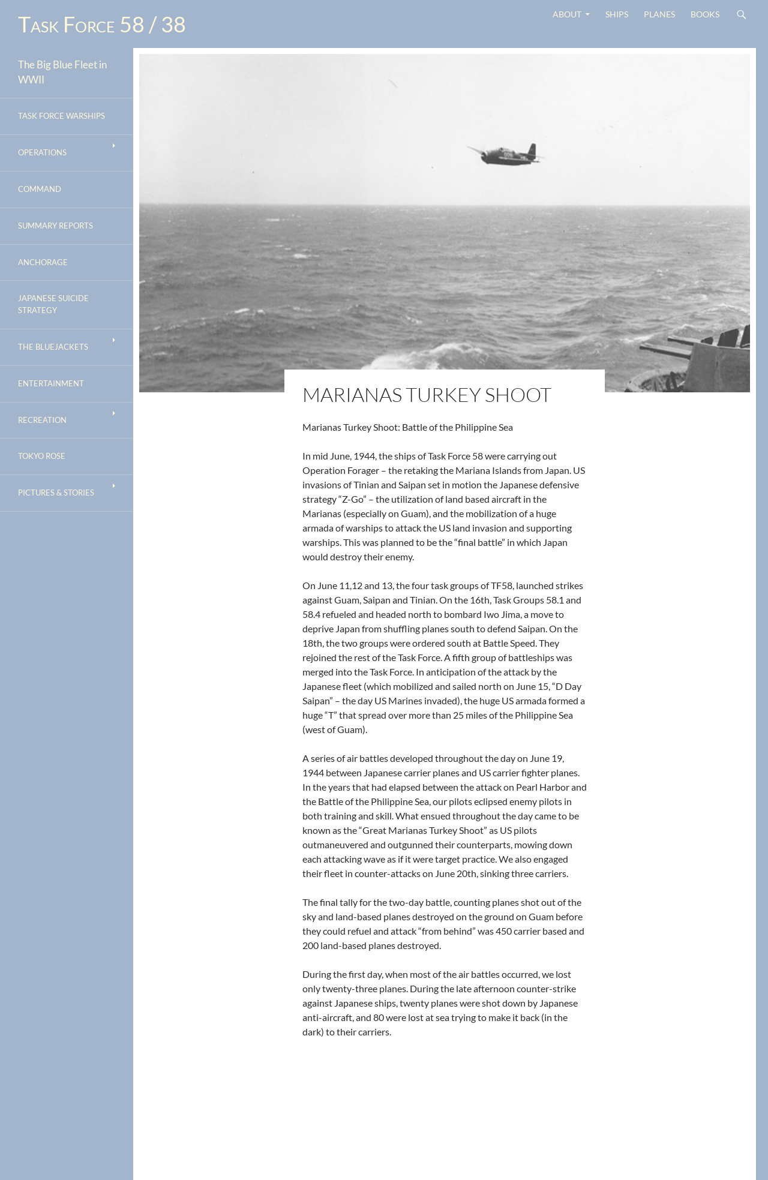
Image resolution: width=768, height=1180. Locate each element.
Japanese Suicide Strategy (53, 304)
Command (39, 189)
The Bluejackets (53, 347)
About (567, 14)
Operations (42, 152)
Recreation (42, 420)
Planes (659, 14)
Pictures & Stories (56, 492)
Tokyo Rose (41, 456)
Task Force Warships (61, 116)
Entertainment (51, 383)
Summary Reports (55, 225)
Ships (616, 14)
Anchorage (43, 262)
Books (705, 14)
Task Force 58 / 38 (102, 24)
